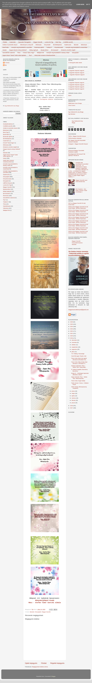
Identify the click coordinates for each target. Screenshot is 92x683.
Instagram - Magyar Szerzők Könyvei (78, 144)
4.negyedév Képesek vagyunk (76, 89)
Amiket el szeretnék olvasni (10, 44)
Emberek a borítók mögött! (68, 50)
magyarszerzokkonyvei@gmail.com (78, 309)
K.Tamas (7, 62)
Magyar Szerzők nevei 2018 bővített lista (81, 181)
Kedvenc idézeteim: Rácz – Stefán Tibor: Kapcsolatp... (78, 366)
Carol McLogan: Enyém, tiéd (78, 356)
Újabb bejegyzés (31, 663)
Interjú (4, 158)
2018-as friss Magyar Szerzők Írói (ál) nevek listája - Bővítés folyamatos (78, 207)
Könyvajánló (38, 612)
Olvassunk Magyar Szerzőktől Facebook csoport (76, 151)
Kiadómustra (67, 44)
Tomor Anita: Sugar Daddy (78, 380)
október (74, 344)
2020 (71, 335)
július (73, 351)
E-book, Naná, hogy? (28, 52)
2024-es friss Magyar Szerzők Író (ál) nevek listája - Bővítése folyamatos (78, 228)
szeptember (75, 347)
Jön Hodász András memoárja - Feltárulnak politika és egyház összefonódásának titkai (78, 253)
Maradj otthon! (45, 50)
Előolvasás (39, 44)
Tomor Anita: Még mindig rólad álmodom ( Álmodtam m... (79, 362)
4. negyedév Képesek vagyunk (76, 74)
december (74, 340)
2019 (71, 338)
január (73, 402)
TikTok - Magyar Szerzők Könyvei (77, 136)
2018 (71, 405)
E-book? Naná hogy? (8, 142)
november (74, 342)
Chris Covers (71, 105)
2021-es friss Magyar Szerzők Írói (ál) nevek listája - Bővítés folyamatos (78, 218)
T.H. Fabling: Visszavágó (77, 353)
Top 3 (30, 55)
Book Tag (58, 42)
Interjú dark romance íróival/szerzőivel (44, 55)
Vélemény (5, 208)
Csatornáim (12, 42)
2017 (71, 408)
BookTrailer (6, 47)
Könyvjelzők (75, 52)
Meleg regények (33, 50)
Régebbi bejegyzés (57, 663)
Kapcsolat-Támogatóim (24, 42)
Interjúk (5, 50)
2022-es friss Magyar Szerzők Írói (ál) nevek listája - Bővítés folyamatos (78, 221)
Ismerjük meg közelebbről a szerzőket (21, 47)
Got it (88, 4)
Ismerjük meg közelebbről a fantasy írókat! (57, 52)
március (74, 398)
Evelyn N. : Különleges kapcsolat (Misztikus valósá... (80, 374)
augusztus (74, 349)
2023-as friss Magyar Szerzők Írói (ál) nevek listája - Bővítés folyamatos (78, 225)
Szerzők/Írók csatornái (9, 52)
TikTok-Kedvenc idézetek (74, 138)
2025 (71, 324)
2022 (71, 331)
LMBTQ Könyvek (7, 183)
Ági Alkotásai (71, 114)
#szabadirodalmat (7, 124)
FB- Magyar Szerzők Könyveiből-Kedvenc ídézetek (77, 141)
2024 (71, 326)
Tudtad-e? (49, 47)
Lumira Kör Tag (49, 42)
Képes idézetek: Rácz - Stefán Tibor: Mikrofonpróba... (79, 377)
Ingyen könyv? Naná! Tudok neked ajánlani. (14, 55)
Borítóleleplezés (57, 44)
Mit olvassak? (54, 50)
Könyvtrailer (47, 44)
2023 (71, 329)
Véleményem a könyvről (26, 44)
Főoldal (5, 42)
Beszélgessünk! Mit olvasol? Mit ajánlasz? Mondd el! (76, 154)
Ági (6, 65)
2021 (71, 333)
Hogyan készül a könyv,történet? (18, 50)
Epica (69, 95)
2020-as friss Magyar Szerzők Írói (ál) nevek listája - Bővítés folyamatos (78, 214)
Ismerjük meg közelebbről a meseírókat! (76, 47)
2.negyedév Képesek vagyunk (76, 84)
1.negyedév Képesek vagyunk (76, 70)
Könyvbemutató (58, 47)
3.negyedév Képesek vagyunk (76, 72)
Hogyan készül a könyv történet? (11, 149)
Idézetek (76, 44)
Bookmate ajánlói (39, 47)
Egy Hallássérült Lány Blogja (12, 105)
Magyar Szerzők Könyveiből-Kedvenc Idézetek (77, 242)
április (73, 395)
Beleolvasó (84, 44)
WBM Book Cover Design (75, 103)
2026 (71, 322)
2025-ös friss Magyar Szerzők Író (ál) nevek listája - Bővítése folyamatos (78, 232)
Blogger (53, 676)
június (73, 391)
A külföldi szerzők (68, 42)
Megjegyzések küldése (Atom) (40, 666)
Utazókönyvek (7, 206)
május (73, 393)
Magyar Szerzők (37, 42)
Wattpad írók (40, 52)
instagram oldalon (46, 99)
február (74, 400)
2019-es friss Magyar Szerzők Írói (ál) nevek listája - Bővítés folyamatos (78, 211)
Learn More (80, 4)
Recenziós (6, 195)
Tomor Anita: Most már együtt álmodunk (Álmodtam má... (79, 359)
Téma (18, 52)
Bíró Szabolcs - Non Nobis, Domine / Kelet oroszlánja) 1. (81, 190)
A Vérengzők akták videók (75, 62)
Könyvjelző (6, 181)
